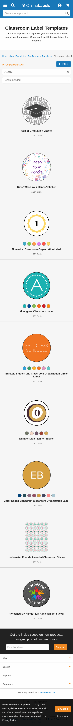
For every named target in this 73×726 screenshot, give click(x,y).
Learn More (62, 716)
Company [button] (8, 684)
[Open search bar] (13, 5)
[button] (5, 5)
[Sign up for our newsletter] (27, 647)
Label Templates (18, 56)
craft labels (49, 37)
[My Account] (59, 5)
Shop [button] (5, 658)
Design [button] (6, 667)
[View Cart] (67, 5)
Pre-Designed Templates (40, 56)
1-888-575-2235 (47, 692)
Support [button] (7, 675)
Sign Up (60, 647)
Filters (63, 64)
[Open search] (67, 13)
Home (5, 56)
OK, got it (63, 709)
